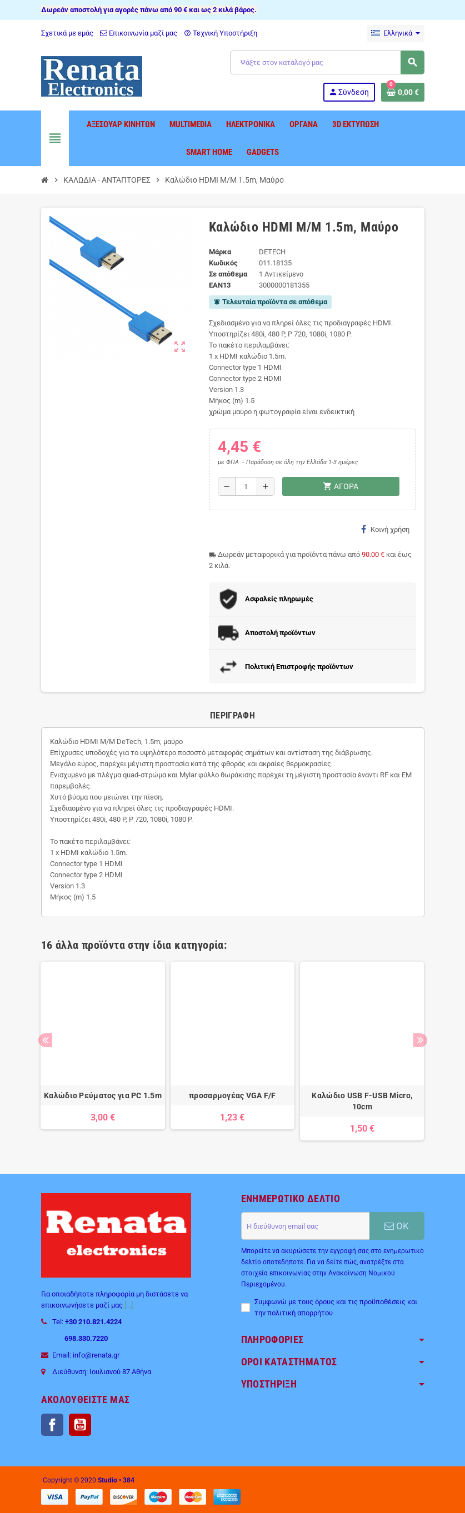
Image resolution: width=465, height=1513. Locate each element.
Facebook (52, 1425)
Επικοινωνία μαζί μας (138, 33)
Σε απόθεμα (228, 274)
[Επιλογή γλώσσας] (395, 33)
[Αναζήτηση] (326, 62)
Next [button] (420, 1040)
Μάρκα (220, 252)
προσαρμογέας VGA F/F (232, 1095)
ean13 (220, 285)
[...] (128, 1305)
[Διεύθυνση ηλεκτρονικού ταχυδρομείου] (305, 1226)
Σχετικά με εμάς (67, 33)
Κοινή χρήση (385, 529)
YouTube (80, 1425)
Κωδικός (223, 263)
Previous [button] (45, 1040)
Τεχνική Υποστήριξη (220, 33)
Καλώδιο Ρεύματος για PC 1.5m (103, 1095)
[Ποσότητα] (246, 486)
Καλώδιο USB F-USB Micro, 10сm (362, 1101)
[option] (102, 1051)
